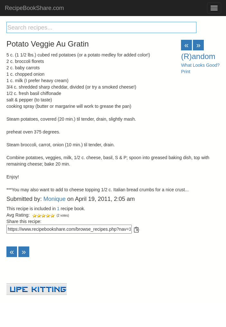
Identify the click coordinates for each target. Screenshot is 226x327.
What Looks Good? (200, 65)
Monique (54, 199)
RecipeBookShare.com (34, 8)
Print (185, 71)
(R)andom (198, 56)
